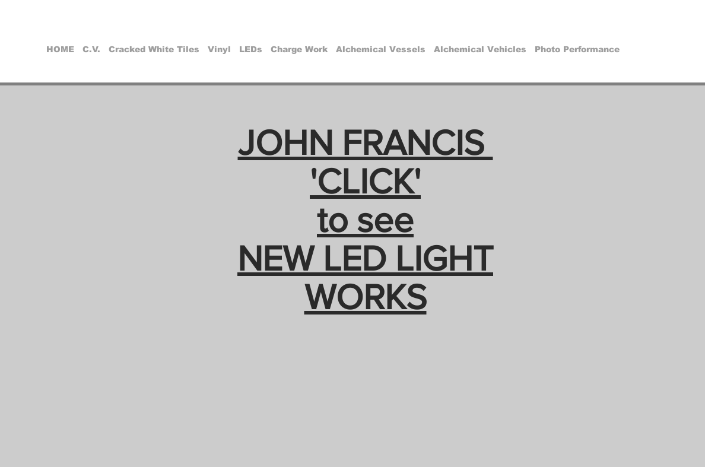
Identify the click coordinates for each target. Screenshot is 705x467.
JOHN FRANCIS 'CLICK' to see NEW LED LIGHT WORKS (365, 219)
